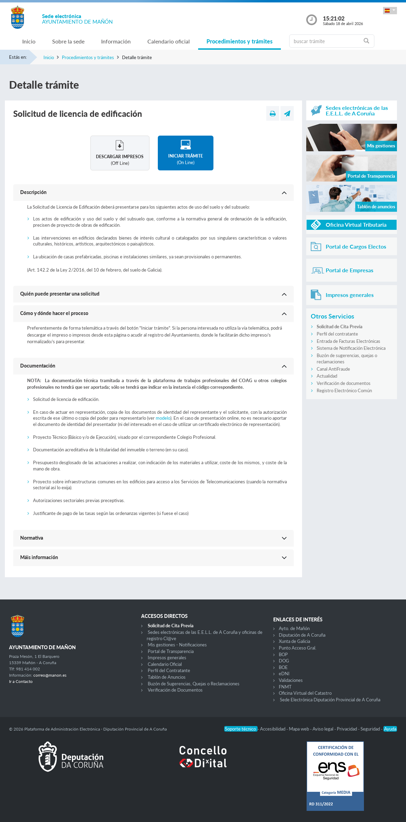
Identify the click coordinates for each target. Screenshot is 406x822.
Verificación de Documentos (175, 690)
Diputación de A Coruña (302, 635)
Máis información (39, 557)
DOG (284, 660)
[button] (390, 10)
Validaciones (291, 680)
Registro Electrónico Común (344, 390)
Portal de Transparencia (171, 651)
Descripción (33, 192)
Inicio (28, 41)
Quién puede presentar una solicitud (59, 294)
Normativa (31, 538)
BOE (283, 667)
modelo (163, 418)
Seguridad (370, 729)
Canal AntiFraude (333, 369)
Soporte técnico (241, 729)
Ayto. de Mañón (294, 628)
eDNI (284, 673)
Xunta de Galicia (294, 641)
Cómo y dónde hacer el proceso (54, 313)
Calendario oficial (168, 41)
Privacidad (347, 729)
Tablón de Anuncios (167, 677)
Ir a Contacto (21, 681)
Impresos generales (167, 657)
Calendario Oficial (165, 664)
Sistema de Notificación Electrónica (351, 348)
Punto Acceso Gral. (297, 648)
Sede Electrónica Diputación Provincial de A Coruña (330, 699)
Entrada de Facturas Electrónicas (348, 341)
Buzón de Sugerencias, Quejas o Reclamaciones (193, 683)
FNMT (285, 687)
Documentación (37, 366)
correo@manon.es (49, 675)
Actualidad (327, 376)
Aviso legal (323, 729)
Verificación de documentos (344, 383)
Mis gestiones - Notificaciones (177, 644)
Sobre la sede (68, 41)
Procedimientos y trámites (239, 41)
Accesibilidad (273, 729)
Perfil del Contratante (169, 670)
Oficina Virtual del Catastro (305, 693)
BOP (283, 654)
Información (116, 41)
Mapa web (299, 729)
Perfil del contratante (337, 334)
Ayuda (390, 729)
